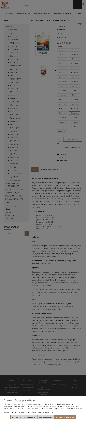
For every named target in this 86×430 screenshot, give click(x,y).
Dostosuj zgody (45, 417)
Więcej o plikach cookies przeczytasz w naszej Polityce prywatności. (29, 412)
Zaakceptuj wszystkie (65, 417)
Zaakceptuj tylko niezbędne (23, 417)
